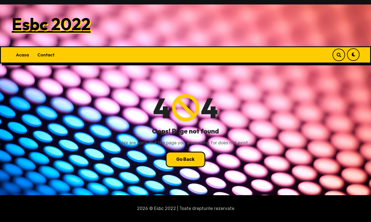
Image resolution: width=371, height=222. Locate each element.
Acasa (22, 55)
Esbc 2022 (51, 24)
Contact (46, 55)
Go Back (185, 159)
